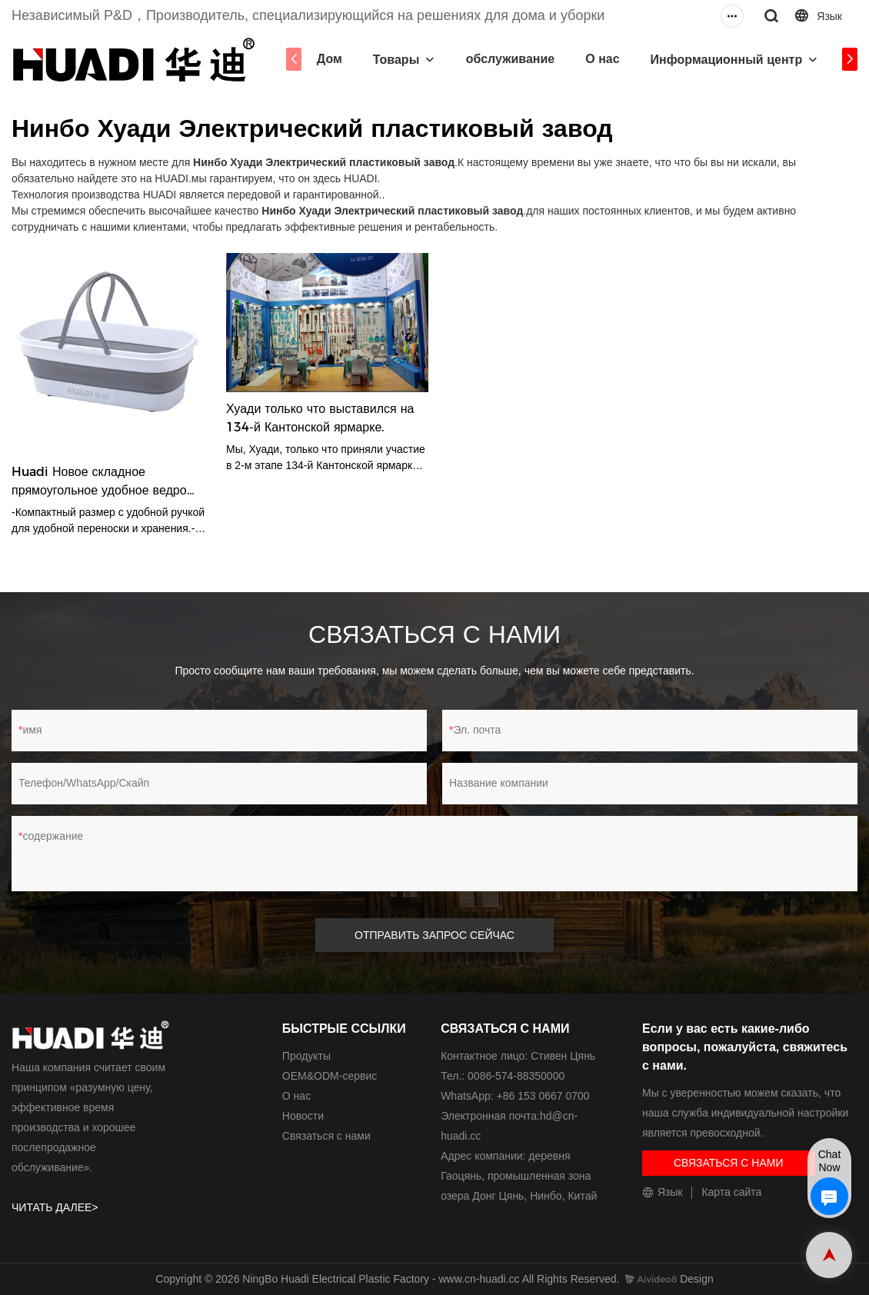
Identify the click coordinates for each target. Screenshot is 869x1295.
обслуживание (510, 58)
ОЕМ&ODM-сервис (329, 1076)
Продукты (306, 1056)
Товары (396, 59)
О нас (602, 58)
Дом (329, 58)
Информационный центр (727, 59)
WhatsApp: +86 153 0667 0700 (515, 1096)
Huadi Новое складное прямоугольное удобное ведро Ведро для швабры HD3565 (99, 482)
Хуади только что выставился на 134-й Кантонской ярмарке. (320, 417)
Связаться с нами (326, 1136)
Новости (303, 1116)
